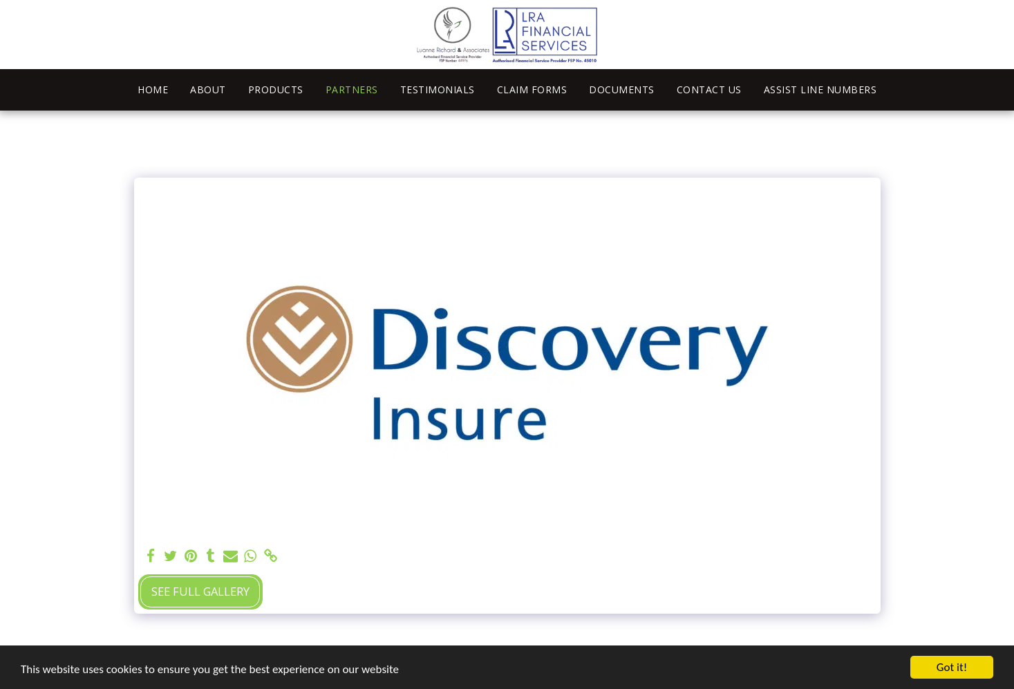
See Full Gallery (200, 591)
